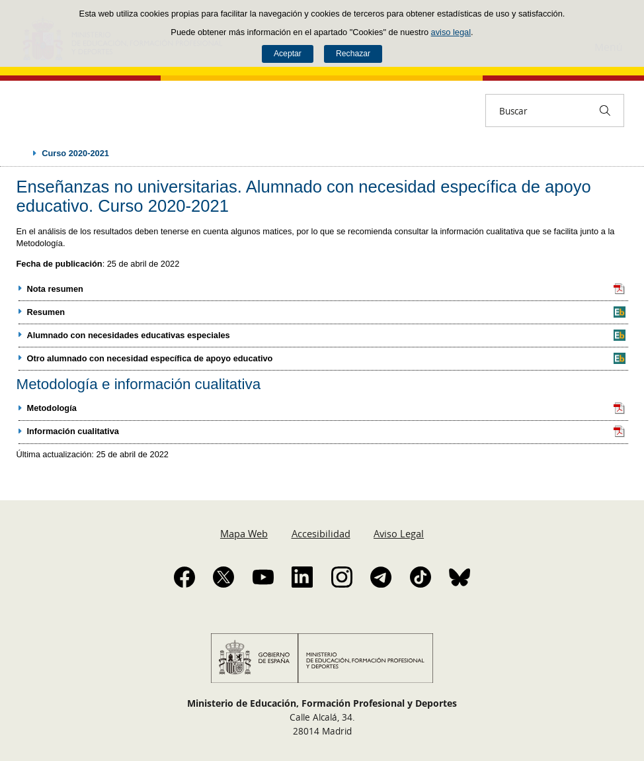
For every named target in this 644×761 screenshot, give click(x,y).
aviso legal (451, 32)
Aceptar (288, 53)
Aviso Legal (399, 533)
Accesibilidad (321, 533)
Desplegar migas (21, 152)
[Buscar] (605, 110)
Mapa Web (244, 533)
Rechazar (353, 53)
